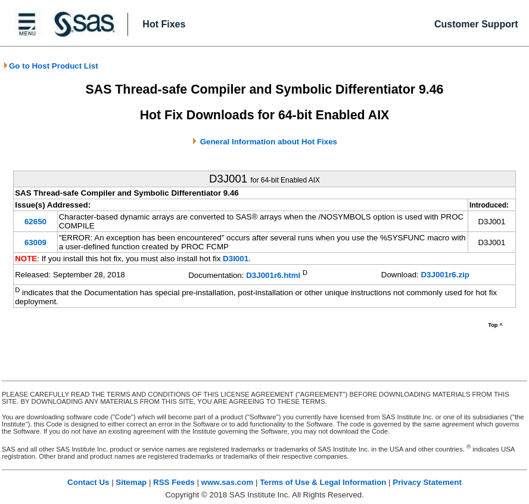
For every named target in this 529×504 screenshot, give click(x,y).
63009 (35, 242)
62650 (35, 221)
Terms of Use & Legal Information (323, 482)
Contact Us (88, 482)
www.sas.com (227, 482)
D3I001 (235, 258)
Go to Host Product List (50, 65)
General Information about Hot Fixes (268, 141)
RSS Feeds (174, 482)
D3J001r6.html (273, 275)
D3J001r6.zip (445, 274)
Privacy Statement (427, 482)
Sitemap (131, 482)
